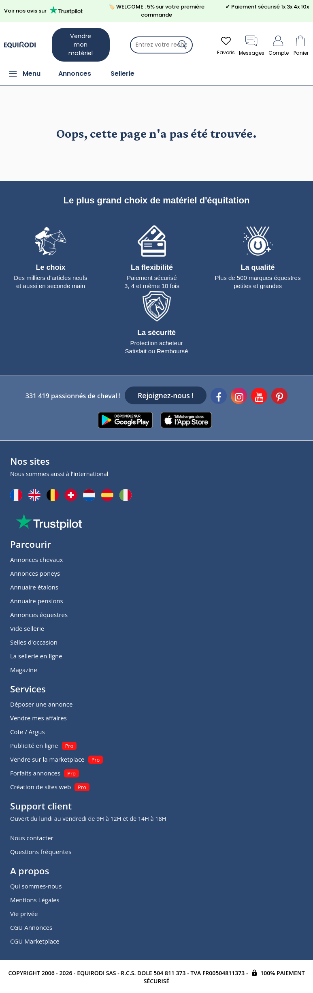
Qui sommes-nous (36, 886)
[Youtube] (259, 397)
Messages (251, 44)
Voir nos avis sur (44, 10)
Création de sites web (40, 787)
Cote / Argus (27, 732)
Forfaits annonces (35, 773)
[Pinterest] (279, 397)
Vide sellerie (27, 628)
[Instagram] (239, 397)
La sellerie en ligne (36, 656)
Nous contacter (31, 838)
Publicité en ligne (34, 745)
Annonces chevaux (36, 559)
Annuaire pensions (36, 601)
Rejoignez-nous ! (166, 395)
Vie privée (24, 914)
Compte (278, 44)
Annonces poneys (35, 573)
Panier (301, 44)
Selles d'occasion (33, 642)
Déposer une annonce (41, 704)
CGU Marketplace (35, 941)
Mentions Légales (35, 900)
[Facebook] (219, 397)
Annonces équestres (39, 615)
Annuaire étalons (34, 587)
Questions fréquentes (40, 852)
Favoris (226, 44)
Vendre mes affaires (38, 718)
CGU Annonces (31, 927)
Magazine (23, 670)
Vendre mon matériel (80, 44)
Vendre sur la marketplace (47, 759)
